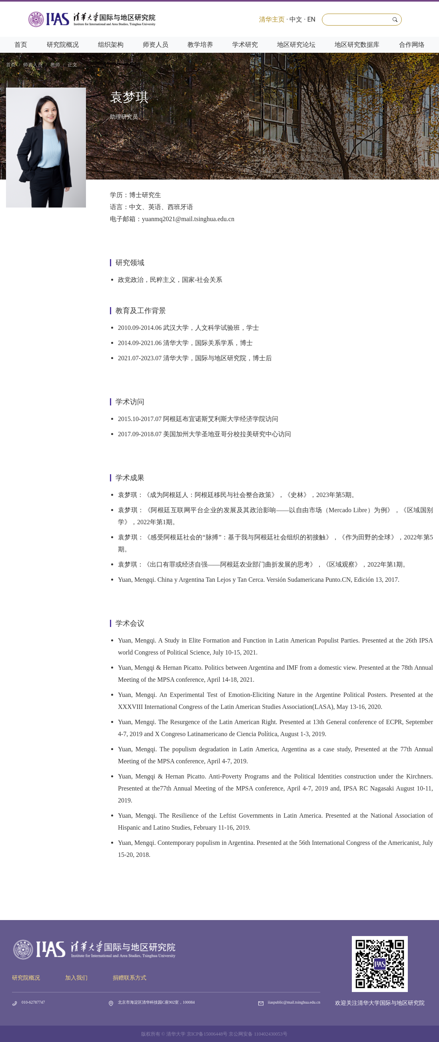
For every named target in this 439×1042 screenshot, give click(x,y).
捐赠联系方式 (129, 978)
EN (311, 19)
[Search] (362, 20)
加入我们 (76, 978)
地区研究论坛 (296, 44)
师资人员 (155, 44)
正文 (72, 65)
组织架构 (111, 44)
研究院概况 (63, 44)
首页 (20, 44)
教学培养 (200, 44)
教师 (55, 65)
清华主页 (272, 19)
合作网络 (412, 44)
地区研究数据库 (357, 44)
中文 (295, 19)
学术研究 (245, 44)
